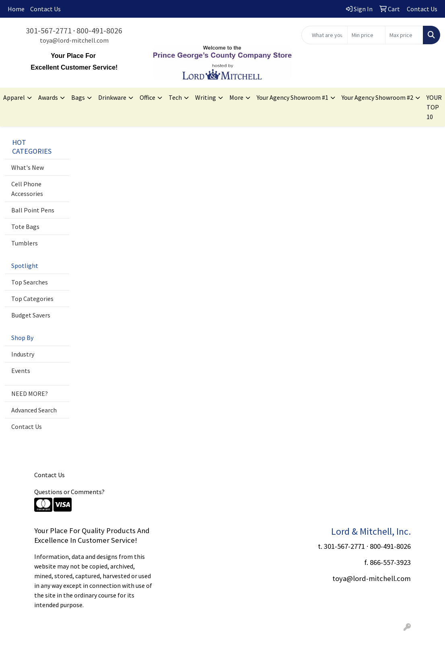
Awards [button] (48, 97)
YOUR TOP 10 (434, 107)
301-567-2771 (49, 30)
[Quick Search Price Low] (366, 35)
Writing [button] (205, 97)
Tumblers (24, 243)
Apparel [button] (14, 97)
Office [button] (147, 97)
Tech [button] (175, 97)
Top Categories (32, 299)
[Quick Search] (324, 35)
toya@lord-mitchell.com (74, 40)
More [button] (236, 97)
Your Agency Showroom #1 (292, 97)
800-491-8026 (99, 30)
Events (20, 371)
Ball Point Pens (32, 210)
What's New (27, 167)
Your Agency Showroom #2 (377, 97)
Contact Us (45, 9)
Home (16, 9)
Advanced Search (34, 410)
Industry (22, 354)
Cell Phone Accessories (27, 189)
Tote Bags (25, 227)
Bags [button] (78, 97)
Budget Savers (30, 315)
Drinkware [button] (112, 97)
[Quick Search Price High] (404, 35)
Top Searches (29, 282)
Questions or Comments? (69, 492)
